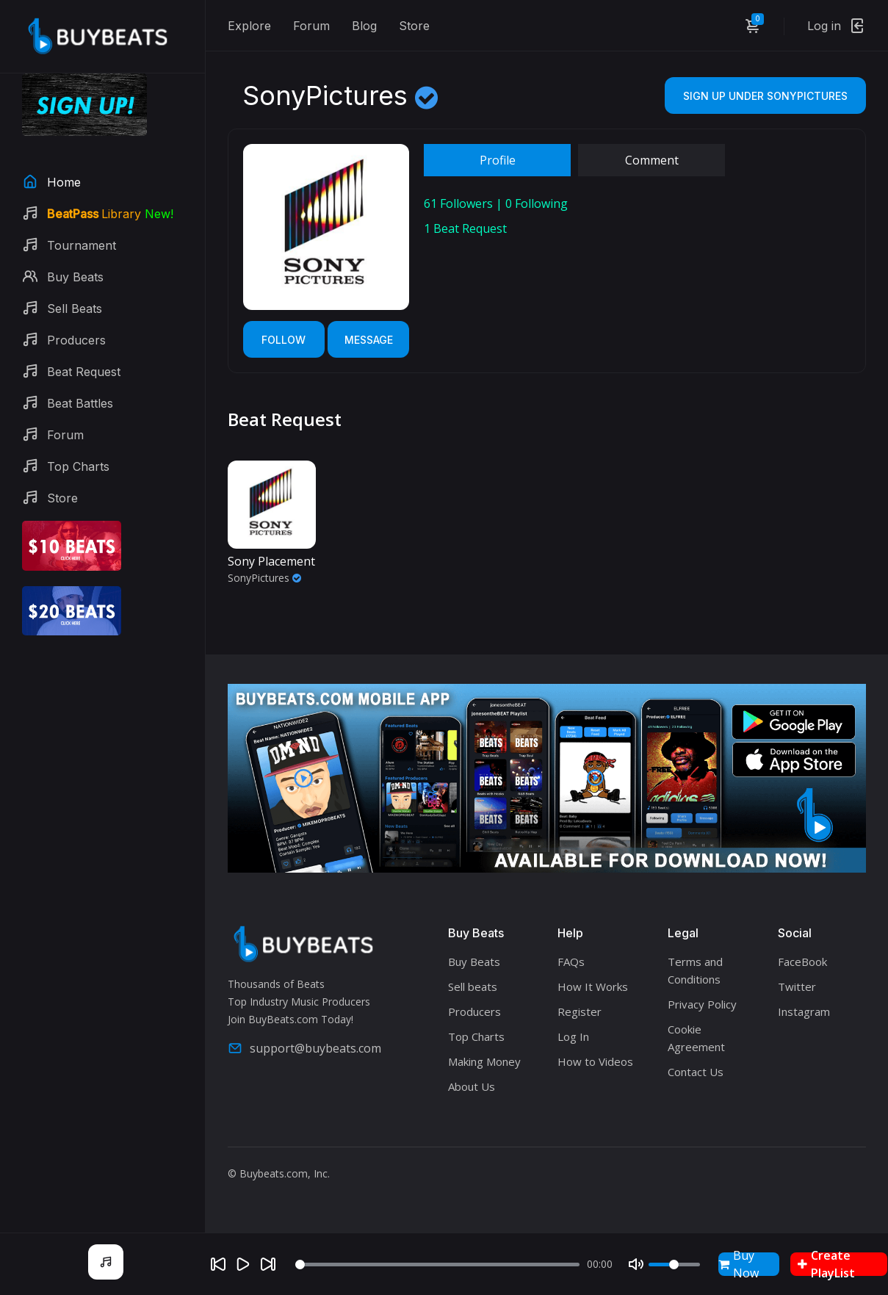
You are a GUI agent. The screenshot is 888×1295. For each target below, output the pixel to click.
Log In (573, 1036)
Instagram (804, 1011)
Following (536, 203)
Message (368, 339)
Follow (283, 339)
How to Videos (595, 1061)
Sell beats (472, 986)
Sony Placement (271, 561)
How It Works (592, 986)
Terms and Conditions (695, 970)
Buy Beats (474, 961)
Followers (458, 203)
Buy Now (738, 1264)
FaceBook (802, 961)
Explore (249, 25)
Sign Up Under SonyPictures (765, 96)
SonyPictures (264, 578)
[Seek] (437, 1264)
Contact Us (695, 1071)
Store (414, 25)
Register (579, 1011)
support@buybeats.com (304, 1048)
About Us (471, 1086)
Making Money (484, 1061)
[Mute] (636, 1264)
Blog (364, 25)
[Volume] (674, 1264)
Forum (311, 25)
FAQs (571, 961)
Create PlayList (826, 1264)
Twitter (797, 986)
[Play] (243, 1264)
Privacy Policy (702, 1004)
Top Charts (476, 1036)
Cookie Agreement (696, 1038)
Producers (474, 1011)
